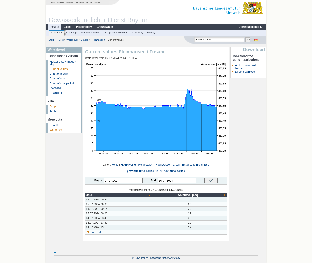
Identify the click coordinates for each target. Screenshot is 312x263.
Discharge (71, 32)
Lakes (67, 26)
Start (53, 2)
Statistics (55, 88)
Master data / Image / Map (63, 63)
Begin (98, 180)
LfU (105, 2)
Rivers (55, 26)
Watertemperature (91, 32)
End (153, 180)
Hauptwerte (128, 164)
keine (115, 164)
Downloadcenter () (251, 26)
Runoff (54, 125)
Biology (151, 32)
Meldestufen (145, 164)
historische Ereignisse (195, 164)
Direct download (245, 71)
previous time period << (142, 171)
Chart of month (59, 73)
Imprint (69, 2)
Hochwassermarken (167, 164)
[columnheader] (118, 195)
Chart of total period (62, 83)
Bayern (84, 40)
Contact (60, 2)
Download (56, 92)
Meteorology (84, 26)
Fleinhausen (98, 40)
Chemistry (137, 32)
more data (96, 232)
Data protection (81, 2)
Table (53, 111)
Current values (59, 69)
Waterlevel (56, 32)
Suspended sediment (116, 32)
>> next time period (172, 171)
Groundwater (105, 26)
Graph (53, 106)
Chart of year (58, 78)
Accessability (96, 2)
